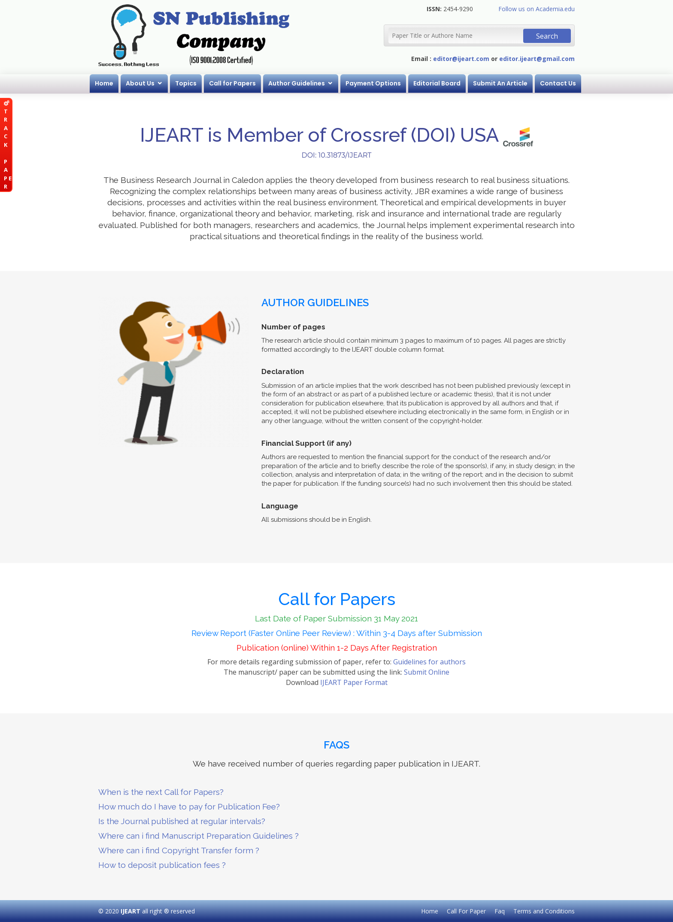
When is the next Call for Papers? (161, 792)
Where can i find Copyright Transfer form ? (178, 850)
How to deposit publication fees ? (162, 865)
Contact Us (558, 83)
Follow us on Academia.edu (536, 9)
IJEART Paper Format (354, 682)
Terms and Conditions (544, 911)
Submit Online (426, 672)
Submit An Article (500, 83)
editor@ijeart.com (461, 59)
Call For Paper (466, 911)
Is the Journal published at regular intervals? (181, 821)
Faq (499, 911)
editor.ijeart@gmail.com (537, 59)
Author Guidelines (296, 83)
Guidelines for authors (429, 661)
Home (104, 83)
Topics (186, 83)
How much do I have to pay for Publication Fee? (189, 806)
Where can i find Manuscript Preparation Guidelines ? (198, 835)
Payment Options (373, 83)
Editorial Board (437, 83)
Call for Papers (232, 83)
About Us (140, 83)
